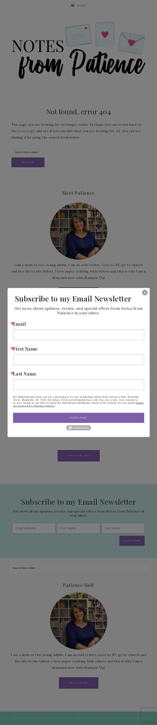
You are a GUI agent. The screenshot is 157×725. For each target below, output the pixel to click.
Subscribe (78, 417)
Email (19, 324)
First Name (25, 349)
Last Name (24, 373)
